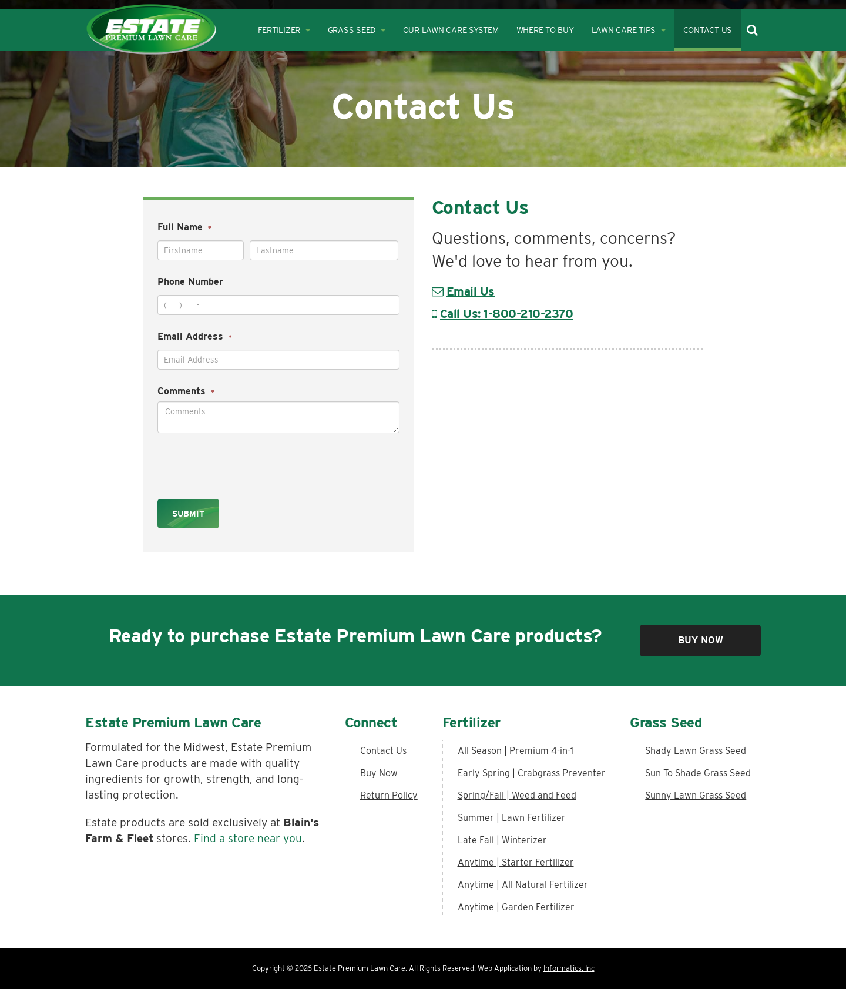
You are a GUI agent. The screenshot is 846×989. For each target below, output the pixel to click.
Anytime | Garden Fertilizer (516, 907)
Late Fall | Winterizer (502, 840)
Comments (185, 391)
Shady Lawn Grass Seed (695, 750)
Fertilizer (284, 30)
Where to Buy (545, 30)
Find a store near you (248, 838)
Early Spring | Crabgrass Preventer (532, 773)
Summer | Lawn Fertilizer (512, 817)
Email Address (194, 336)
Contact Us (708, 30)
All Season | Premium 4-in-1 (515, 750)
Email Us (470, 291)
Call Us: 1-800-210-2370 (506, 314)
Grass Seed (356, 30)
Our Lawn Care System (451, 30)
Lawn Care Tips (629, 30)
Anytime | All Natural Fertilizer (523, 884)
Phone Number (190, 281)
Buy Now (700, 640)
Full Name (184, 227)
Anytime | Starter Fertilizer (516, 862)
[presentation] (232, 462)
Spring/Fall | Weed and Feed (517, 795)
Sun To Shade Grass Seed (698, 773)
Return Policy (389, 795)
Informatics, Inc (569, 968)
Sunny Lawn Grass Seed (695, 795)
